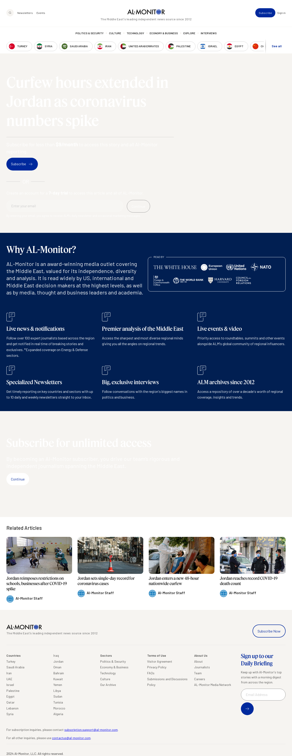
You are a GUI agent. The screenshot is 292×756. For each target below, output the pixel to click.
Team (198, 673)
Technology (135, 33)
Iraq (56, 655)
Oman (57, 667)
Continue (18, 479)
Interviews (209, 33)
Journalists (202, 667)
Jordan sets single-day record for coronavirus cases (106, 581)
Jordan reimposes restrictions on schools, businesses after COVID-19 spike (36, 583)
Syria (9, 714)
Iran (9, 673)
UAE (9, 679)
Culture (115, 33)
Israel (10, 685)
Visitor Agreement (159, 661)
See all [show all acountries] (277, 46)
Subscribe (265, 12)
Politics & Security (90, 33)
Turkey (10, 661)
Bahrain (58, 673)
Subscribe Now (269, 631)
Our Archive (108, 685)
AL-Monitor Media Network (212, 685)
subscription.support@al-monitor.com (91, 730)
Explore (189, 33)
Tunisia (58, 702)
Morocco (59, 708)
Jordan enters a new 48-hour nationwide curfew (174, 581)
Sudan (57, 696)
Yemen (57, 685)
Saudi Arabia (15, 667)
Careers (199, 679)
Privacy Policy (156, 667)
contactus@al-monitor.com (71, 738)
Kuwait (58, 679)
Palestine (12, 691)
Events (40, 12)
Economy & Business (164, 33)
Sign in (281, 12)
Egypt (10, 696)
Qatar (10, 702)
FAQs (150, 673)
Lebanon (12, 708)
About (198, 661)
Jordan (58, 661)
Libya (57, 691)
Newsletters (25, 12)
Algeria (58, 714)
